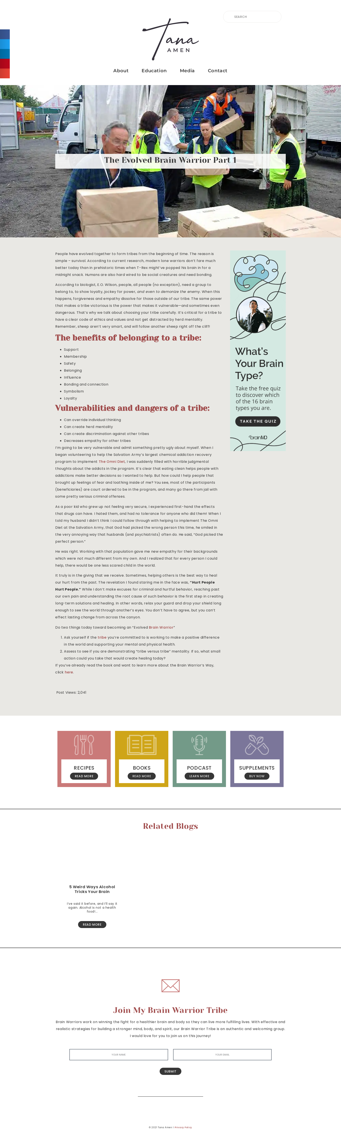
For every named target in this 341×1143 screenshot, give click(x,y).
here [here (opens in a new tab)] (69, 672)
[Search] (196, 1090)
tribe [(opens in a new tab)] (102, 637)
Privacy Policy (183, 1127)
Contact (217, 70)
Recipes (84, 767)
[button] (5, 34)
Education (154, 70)
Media (187, 70)
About (121, 70)
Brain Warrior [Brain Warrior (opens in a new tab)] (161, 627)
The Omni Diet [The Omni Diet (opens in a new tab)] (112, 461)
